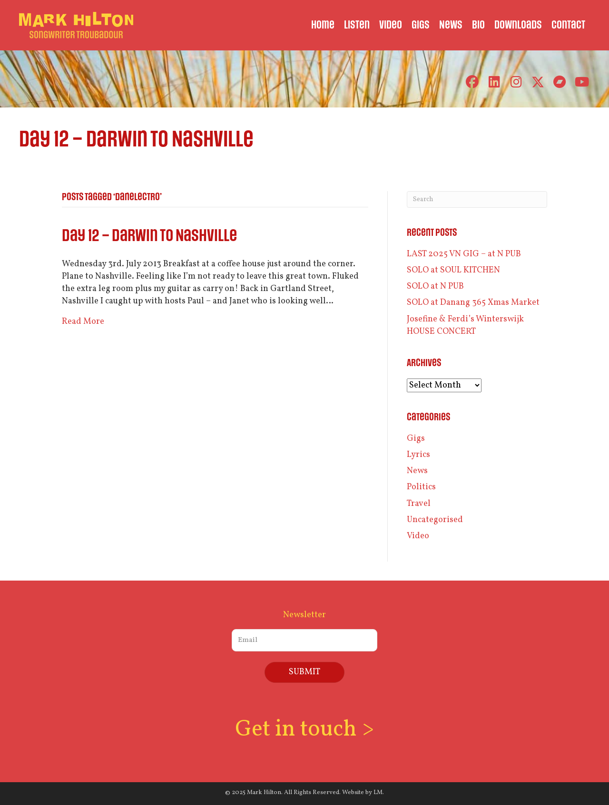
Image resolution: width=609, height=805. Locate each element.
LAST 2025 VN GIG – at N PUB (464, 254)
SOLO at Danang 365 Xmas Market (473, 303)
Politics (421, 487)
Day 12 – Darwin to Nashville (149, 236)
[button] (472, 82)
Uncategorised (435, 520)
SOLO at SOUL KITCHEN (453, 270)
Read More (83, 322)
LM (378, 792)
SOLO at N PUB (435, 286)
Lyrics (418, 455)
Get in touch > (304, 730)
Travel (419, 504)
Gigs (416, 439)
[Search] (477, 199)
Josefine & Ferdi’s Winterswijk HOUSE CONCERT (465, 325)
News (417, 471)
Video (418, 536)
